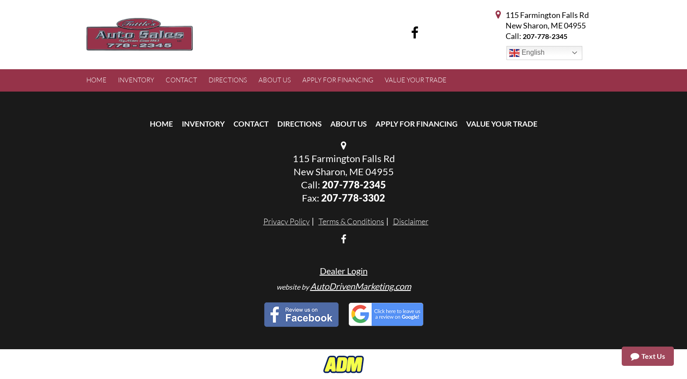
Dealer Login (344, 271)
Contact (251, 123)
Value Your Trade (502, 123)
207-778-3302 (353, 198)
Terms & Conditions (351, 221)
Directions (299, 123)
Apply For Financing (416, 123)
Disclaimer (410, 221)
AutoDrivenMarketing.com (360, 286)
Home (161, 123)
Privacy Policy (286, 221)
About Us (348, 123)
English (527, 53)
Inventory (203, 123)
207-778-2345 (545, 36)
